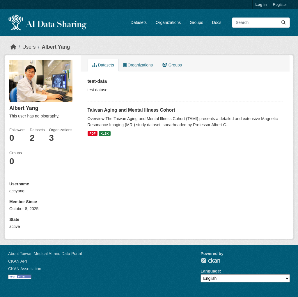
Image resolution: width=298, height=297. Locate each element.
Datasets (139, 22)
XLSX (105, 133)
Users (29, 47)
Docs (216, 22)
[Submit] (283, 22)
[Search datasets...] (261, 22)
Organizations (168, 22)
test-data (97, 81)
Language (210, 271)
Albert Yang (56, 47)
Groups (196, 22)
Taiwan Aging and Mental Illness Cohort (131, 110)
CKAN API (17, 261)
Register (280, 4)
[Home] (13, 47)
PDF (92, 133)
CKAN (210, 260)
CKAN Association (24, 268)
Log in (261, 4)
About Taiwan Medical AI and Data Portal (45, 253)
